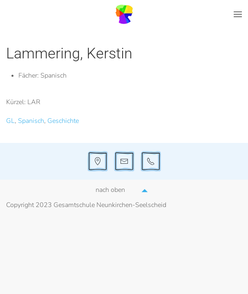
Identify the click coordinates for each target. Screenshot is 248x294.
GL (10, 120)
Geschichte (63, 120)
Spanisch (31, 120)
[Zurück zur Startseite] (124, 14)
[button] (238, 14)
